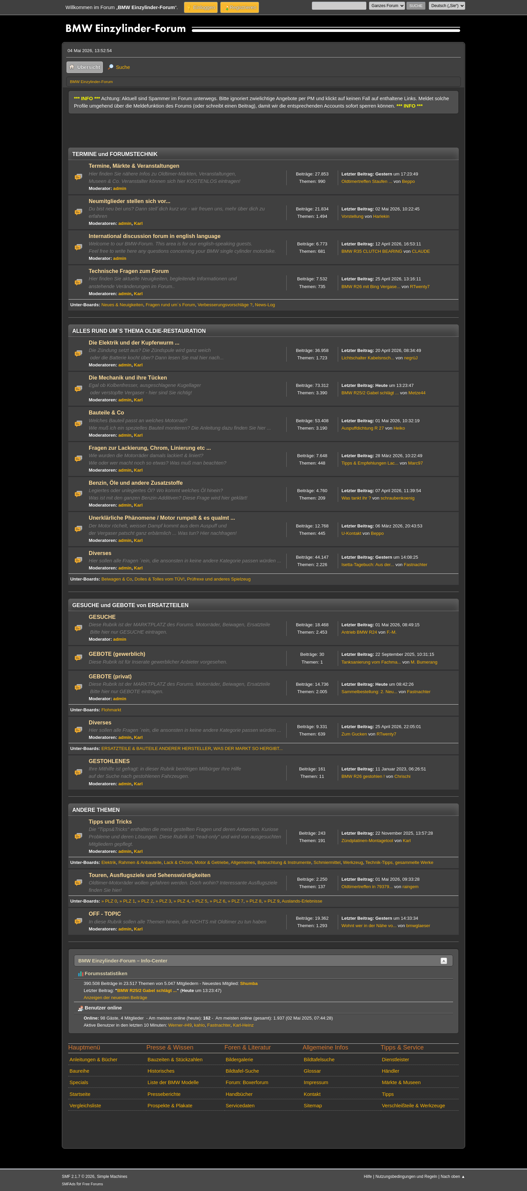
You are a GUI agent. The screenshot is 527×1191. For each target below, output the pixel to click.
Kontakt (312, 1094)
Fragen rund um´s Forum (170, 304)
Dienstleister (395, 1059)
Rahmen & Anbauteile (139, 862)
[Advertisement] (190, 128)
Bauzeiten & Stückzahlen (175, 1059)
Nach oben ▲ (453, 1176)
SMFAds (69, 1184)
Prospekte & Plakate (170, 1105)
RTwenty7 (420, 286)
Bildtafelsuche (319, 1059)
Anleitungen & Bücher (93, 1059)
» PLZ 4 (181, 901)
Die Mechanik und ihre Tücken (128, 377)
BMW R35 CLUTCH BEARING (371, 251)
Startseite (80, 1094)
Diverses (100, 553)
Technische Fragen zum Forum (129, 271)
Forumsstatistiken (102, 973)
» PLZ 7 (235, 901)
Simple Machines (112, 1176)
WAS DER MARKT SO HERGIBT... (248, 748)
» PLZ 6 (217, 901)
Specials (79, 1082)
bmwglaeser (418, 925)
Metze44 (416, 392)
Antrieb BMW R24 (359, 632)
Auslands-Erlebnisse (302, 901)
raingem (410, 886)
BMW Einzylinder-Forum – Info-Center (122, 960)
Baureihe (79, 1071)
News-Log (265, 304)
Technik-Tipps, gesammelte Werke (399, 862)
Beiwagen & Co (117, 579)
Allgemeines (243, 862)
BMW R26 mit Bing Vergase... (370, 286)
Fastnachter (415, 564)
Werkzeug (353, 862)
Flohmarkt (111, 709)
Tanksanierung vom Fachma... (371, 662)
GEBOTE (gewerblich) (117, 654)
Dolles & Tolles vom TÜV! (159, 579)
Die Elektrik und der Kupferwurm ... (134, 343)
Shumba (248, 983)
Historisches (161, 1071)
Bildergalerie (239, 1059)
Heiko (399, 428)
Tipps (388, 1094)
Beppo (408, 181)
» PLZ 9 (271, 901)
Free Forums (92, 1184)
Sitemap (313, 1105)
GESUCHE (102, 617)
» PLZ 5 (199, 901)
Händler (390, 1071)
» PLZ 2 (145, 901)
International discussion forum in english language (154, 236)
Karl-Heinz (243, 1025)
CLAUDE (421, 251)
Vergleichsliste (85, 1105)
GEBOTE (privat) (110, 676)
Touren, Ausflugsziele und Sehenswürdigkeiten (149, 875)
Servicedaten (240, 1105)
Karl (138, 223)
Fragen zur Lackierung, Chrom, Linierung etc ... (150, 448)
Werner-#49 (180, 1025)
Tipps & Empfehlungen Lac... (369, 463)
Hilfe (368, 1176)
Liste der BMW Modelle (173, 1082)
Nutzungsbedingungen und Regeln (406, 1176)
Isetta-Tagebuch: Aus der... (367, 564)
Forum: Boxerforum (247, 1082)
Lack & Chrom (178, 862)
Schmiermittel (327, 862)
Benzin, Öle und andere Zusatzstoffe (136, 483)
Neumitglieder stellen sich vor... (129, 201)
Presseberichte (164, 1094)
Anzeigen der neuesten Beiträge (115, 997)
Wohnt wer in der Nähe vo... (369, 925)
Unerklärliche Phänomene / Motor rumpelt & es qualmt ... (162, 518)
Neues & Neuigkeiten (122, 304)
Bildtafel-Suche (242, 1071)
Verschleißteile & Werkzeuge (413, 1105)
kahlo (199, 1025)
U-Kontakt (351, 533)
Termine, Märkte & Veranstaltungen (134, 166)
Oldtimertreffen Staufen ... (366, 181)
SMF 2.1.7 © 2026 (78, 1176)
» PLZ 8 (253, 901)
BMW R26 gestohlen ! (363, 776)
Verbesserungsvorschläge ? (225, 304)
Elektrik (109, 862)
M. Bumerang (424, 662)
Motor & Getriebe (212, 862)
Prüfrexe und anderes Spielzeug (218, 579)
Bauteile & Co (106, 412)
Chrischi (402, 776)
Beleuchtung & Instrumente (284, 862)
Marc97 (415, 463)
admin (119, 188)
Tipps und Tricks (110, 822)
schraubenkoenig (397, 498)
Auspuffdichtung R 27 (362, 428)
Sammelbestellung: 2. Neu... (369, 691)
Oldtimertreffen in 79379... (367, 886)
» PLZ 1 (127, 901)
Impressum (316, 1082)
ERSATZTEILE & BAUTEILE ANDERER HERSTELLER (156, 748)
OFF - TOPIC (105, 914)
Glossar (312, 1071)
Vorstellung (352, 216)
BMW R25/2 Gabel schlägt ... (370, 392)
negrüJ (410, 357)
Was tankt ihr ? (356, 498)
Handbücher (239, 1094)
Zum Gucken (354, 734)
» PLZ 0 (109, 901)
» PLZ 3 (163, 901)
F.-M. (392, 632)
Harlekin (381, 216)
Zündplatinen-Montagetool (367, 840)
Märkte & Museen (401, 1082)
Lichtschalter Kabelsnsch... (367, 357)
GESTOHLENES (109, 761)
